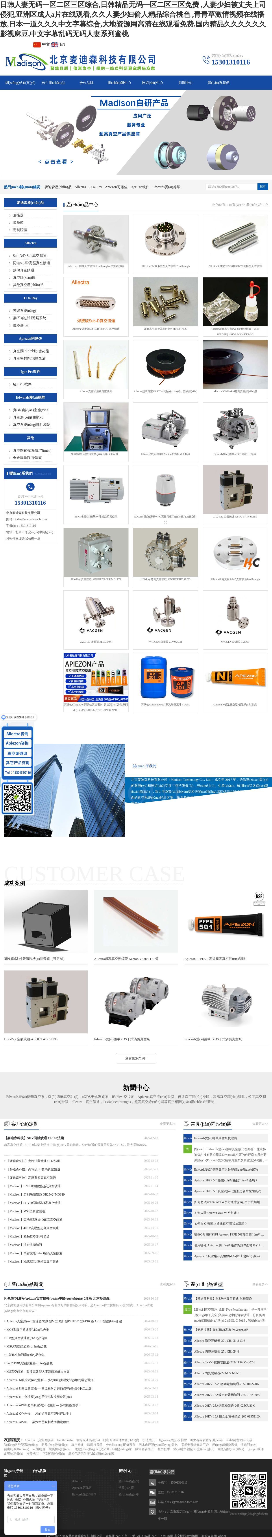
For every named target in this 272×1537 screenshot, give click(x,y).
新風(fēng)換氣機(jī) (54, 1444)
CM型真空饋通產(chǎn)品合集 (27, 1338)
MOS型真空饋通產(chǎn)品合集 (28, 1329)
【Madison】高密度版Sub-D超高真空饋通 (35, 1253)
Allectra (80, 187)
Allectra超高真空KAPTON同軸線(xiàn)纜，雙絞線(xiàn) (165, 391)
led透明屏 (38, 1449)
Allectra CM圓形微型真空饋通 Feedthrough (165, 266)
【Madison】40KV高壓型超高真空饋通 (33, 1228)
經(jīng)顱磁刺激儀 (224, 1444)
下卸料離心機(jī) (54, 1453)
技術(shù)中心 (152, 83)
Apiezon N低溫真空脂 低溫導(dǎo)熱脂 (235, 704)
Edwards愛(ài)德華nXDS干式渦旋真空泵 (213, 1039)
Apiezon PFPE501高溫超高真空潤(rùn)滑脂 (215, 959)
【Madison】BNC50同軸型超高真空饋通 (34, 1186)
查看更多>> (168, 1124)
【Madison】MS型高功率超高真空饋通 (33, 1261)
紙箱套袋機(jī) (144, 1449)
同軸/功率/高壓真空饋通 (31, 263)
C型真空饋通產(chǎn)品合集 (26, 1355)
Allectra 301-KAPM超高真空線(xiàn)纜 (235, 391)
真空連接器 (46, 1440)
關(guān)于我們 (144, 766)
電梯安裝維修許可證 (195, 1444)
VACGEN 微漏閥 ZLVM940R (96, 641)
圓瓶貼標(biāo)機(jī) (231, 1449)
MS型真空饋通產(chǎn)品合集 (27, 1346)
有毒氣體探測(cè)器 (239, 1440)
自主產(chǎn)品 (53, 83)
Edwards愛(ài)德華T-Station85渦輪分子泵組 (165, 454)
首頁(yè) (235, 205)
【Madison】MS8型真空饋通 (26, 1211)
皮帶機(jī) (32, 1453)
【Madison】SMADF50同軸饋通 (28, 1236)
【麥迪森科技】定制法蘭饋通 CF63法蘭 (34, 1161)
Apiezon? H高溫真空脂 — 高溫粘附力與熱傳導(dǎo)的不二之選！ (51, 1388)
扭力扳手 (164, 1449)
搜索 (263, 186)
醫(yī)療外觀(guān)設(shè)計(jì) (193, 1449)
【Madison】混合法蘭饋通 (24, 1245)
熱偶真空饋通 (23, 270)
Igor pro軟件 (255, 1449)
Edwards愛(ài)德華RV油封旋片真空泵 (95, 516)
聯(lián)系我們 (218, 83)
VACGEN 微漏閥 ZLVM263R (165, 641)
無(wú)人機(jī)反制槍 (173, 1440)
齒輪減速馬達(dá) (88, 1440)
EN (58, 44)
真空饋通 (77, 1444)
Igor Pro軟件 (140, 187)
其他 (30, 438)
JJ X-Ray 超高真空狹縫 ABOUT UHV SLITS (166, 579)
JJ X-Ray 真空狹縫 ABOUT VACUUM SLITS (96, 579)
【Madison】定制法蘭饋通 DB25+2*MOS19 (36, 1194)
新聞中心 (186, 83)
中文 (42, 44)
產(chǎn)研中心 (119, 83)
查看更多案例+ (136, 1058)
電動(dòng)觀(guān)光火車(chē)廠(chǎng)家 (103, 1449)
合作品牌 (87, 83)
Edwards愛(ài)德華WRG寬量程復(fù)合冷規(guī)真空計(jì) (165, 519)
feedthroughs (65, 1440)
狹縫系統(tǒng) (24, 311)
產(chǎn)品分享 (128, 1494)
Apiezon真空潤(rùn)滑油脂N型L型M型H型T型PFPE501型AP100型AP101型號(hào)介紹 (64, 1321)
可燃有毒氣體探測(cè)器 (206, 1440)
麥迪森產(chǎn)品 (58, 187)
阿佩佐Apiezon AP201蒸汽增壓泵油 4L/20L (165, 704)
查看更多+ (144, 833)
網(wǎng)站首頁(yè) (20, 83)
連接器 (18, 215)
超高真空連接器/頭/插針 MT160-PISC (165, 328)
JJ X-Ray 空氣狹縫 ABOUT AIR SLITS (235, 516)
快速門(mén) (249, 1444)
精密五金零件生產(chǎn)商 (121, 1440)
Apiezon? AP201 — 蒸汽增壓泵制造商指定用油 (38, 1422)
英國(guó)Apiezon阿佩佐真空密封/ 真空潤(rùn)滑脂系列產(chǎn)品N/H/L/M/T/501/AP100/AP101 (96, 707)
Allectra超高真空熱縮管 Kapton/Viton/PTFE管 (126, 959)
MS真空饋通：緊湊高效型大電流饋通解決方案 (38, 1371)
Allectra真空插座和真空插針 (96, 391)
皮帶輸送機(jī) (13, 1453)
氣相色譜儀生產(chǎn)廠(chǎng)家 (91, 1453)
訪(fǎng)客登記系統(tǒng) (21, 1444)
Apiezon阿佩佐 (116, 187)
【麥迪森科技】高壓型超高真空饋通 (31, 1177)
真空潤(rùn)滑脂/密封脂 (31, 351)
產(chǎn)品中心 (257, 205)
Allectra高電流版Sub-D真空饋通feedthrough (235, 579)
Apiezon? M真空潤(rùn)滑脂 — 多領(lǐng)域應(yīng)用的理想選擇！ (51, 1380)
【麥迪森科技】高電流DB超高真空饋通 (33, 1169)
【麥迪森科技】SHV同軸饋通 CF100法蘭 (34, 1138)
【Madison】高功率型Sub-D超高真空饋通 (35, 1219)
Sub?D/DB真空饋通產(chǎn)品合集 (30, 1363)
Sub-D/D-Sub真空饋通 (29, 256)
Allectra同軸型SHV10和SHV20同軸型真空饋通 (235, 266)
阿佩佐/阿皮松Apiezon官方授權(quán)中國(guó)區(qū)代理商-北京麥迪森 (56, 1298)
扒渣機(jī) (148, 1440)
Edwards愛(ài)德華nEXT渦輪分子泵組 (235, 454)
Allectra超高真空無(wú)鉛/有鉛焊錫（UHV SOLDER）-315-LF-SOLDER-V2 (235, 331)
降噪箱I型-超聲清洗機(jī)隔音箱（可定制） (96, 454)
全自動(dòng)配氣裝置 (120, 1444)
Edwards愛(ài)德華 (166, 187)
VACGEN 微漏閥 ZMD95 (235, 641)
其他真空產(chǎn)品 (28, 285)
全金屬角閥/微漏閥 (27, 458)
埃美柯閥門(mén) (60, 1449)
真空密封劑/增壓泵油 (29, 358)
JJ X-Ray (95, 187)
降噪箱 (18, 222)
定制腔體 (20, 230)
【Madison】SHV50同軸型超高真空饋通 (34, 1203)
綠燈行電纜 (94, 1444)
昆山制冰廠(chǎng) (16, 1449)
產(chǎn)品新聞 (128, 1481)
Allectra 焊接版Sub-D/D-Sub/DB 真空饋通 (96, 328)
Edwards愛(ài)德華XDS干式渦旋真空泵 (122, 1039)
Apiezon (29, 1440)
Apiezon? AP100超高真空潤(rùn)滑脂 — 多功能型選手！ (44, 1405)
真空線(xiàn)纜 (24, 277)
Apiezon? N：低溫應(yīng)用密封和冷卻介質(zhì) (39, 1397)
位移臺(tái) (21, 325)
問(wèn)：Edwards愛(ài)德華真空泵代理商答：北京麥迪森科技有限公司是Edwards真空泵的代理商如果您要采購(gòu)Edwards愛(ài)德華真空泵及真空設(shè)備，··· (231, 1155)
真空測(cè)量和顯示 (28, 417)
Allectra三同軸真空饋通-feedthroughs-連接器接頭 (96, 266)
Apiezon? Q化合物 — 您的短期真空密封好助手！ (39, 1413)
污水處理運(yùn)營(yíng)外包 (158, 1444)
